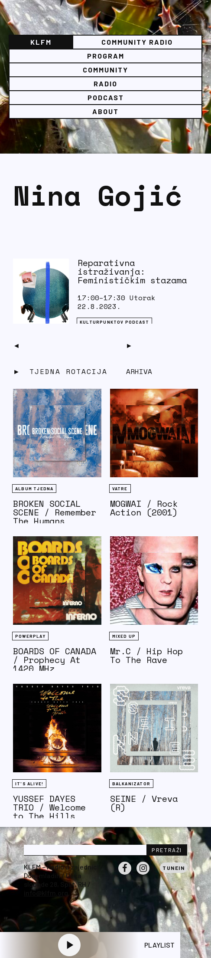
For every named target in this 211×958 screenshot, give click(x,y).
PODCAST (106, 97)
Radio (105, 83)
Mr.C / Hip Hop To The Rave (146, 655)
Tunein (173, 868)
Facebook (124, 874)
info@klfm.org (46, 893)
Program (105, 56)
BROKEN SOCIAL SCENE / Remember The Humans (54, 512)
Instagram (142, 874)
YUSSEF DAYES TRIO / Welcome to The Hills (49, 807)
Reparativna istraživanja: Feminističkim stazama (132, 271)
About (105, 111)
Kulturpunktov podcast (114, 322)
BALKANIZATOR (131, 783)
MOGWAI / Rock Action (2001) (144, 507)
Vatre (120, 488)
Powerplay (30, 636)
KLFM (41, 42)
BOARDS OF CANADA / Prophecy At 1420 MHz (54, 660)
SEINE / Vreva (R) (144, 803)
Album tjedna (34, 488)
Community (105, 70)
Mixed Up (124, 636)
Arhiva (139, 371)
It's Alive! (29, 783)
